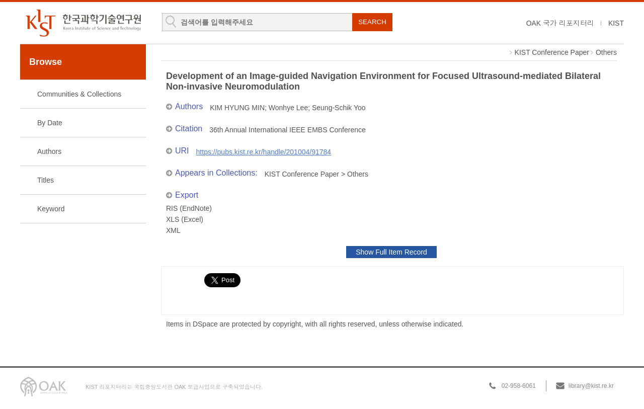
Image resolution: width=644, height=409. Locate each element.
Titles (45, 180)
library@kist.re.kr (591, 385)
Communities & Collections (79, 94)
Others (606, 52)
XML (173, 230)
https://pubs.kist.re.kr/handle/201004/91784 (264, 152)
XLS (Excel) (184, 219)
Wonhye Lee (288, 108)
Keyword (50, 209)
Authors (49, 151)
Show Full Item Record (391, 252)
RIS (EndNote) (189, 208)
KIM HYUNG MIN (237, 108)
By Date (49, 123)
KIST (616, 23)
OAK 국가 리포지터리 (560, 23)
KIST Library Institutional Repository (83, 23)
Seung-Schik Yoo (339, 108)
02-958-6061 (519, 385)
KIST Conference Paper (552, 52)
